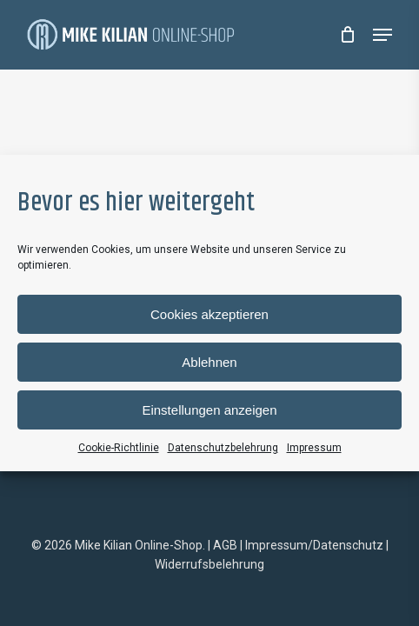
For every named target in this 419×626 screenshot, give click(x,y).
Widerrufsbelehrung (209, 564)
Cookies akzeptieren (209, 314)
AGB (225, 545)
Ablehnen (209, 362)
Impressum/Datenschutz (314, 545)
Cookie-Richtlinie (118, 448)
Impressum (314, 448)
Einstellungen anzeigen (209, 410)
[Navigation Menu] (382, 34)
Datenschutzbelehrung (223, 448)
